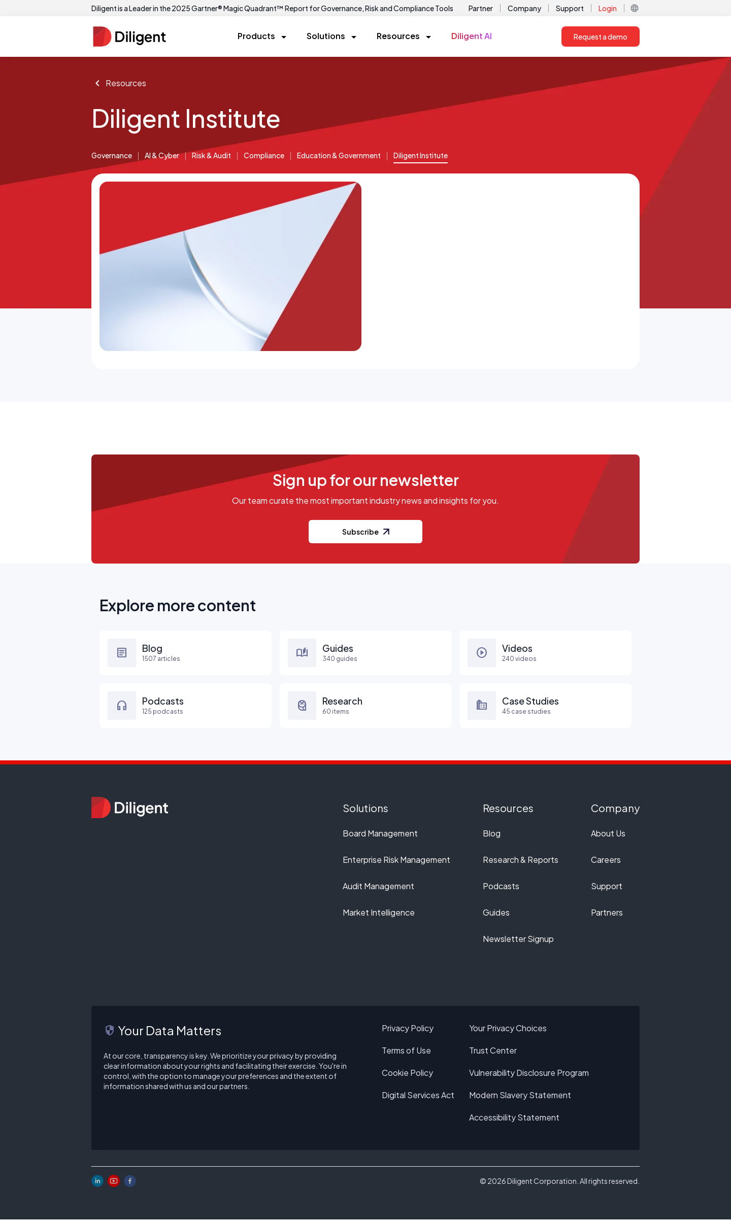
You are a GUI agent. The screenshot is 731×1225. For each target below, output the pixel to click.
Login (608, 8)
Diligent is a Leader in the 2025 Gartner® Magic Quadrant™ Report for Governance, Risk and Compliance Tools (272, 8)
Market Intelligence (379, 918)
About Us (608, 838)
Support (570, 8)
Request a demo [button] (600, 36)
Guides (496, 918)
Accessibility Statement (514, 1122)
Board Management (380, 838)
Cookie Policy (407, 1078)
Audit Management (378, 891)
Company (524, 8)
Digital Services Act (418, 1100)
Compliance (264, 155)
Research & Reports (520, 865)
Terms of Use (406, 1056)
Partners (607, 918)
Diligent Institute (421, 155)
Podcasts (501, 891)
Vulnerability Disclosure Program (529, 1078)
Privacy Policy (408, 1033)
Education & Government (339, 155)
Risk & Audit (211, 155)
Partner (481, 8)
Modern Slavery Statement (520, 1100)
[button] (634, 8)
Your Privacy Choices (508, 1033)
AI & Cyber (162, 155)
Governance (111, 155)
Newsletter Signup (518, 944)
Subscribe (365, 537)
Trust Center (493, 1056)
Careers (606, 865)
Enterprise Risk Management (396, 865)
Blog (492, 838)
